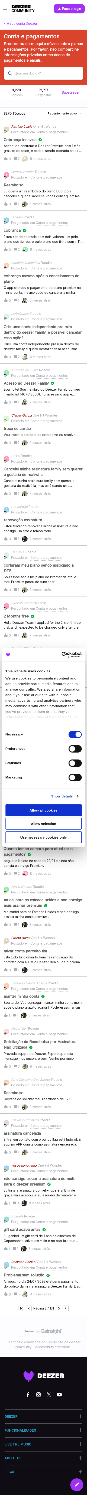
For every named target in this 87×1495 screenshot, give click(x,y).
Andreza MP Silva (24, 370)
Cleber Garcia (21, 415)
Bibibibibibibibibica (25, 263)
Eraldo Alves (20, 938)
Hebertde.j (19, 1028)
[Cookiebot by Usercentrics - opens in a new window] (62, 655)
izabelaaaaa (20, 313)
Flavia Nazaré (21, 887)
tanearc (17, 217)
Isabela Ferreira (22, 172)
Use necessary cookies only (43, 837)
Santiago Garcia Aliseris (29, 983)
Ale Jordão (19, 507)
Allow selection (43, 824)
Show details (62, 796)
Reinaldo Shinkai (23, 1262)
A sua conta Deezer (22, 23)
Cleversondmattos (25, 1120)
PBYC (15, 456)
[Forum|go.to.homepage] (23, 8)
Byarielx (17, 1216)
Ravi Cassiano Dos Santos (30, 1079)
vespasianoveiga (24, 1165)
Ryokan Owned (22, 603)
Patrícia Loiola (21, 126)
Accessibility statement (52, 1347)
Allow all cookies (43, 810)
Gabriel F (18, 552)
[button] (5, 10)
